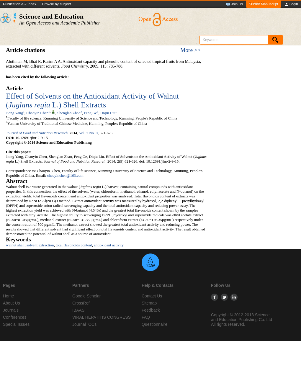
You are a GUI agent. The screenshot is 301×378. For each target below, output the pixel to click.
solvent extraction (40, 245)
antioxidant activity (109, 245)
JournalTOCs (84, 324)
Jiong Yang (14, 113)
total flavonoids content (74, 245)
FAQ (146, 317)
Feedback (151, 310)
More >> (190, 50)
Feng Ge (90, 113)
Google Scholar (86, 296)
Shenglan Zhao (68, 113)
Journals (11, 310)
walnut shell (15, 245)
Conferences (14, 317)
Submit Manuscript (263, 4)
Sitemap (149, 303)
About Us (11, 303)
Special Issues (16, 324)
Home (8, 296)
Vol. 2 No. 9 (88, 133)
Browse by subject (56, 4)
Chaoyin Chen (37, 113)
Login (291, 4)
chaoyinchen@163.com (65, 175)
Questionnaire (154, 324)
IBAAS (78, 310)
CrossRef (80, 303)
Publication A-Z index (19, 4)
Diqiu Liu (107, 113)
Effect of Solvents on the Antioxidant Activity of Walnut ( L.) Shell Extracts (92, 100)
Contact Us (152, 296)
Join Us (234, 4)
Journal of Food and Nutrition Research (37, 133)
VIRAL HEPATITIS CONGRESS (101, 317)
